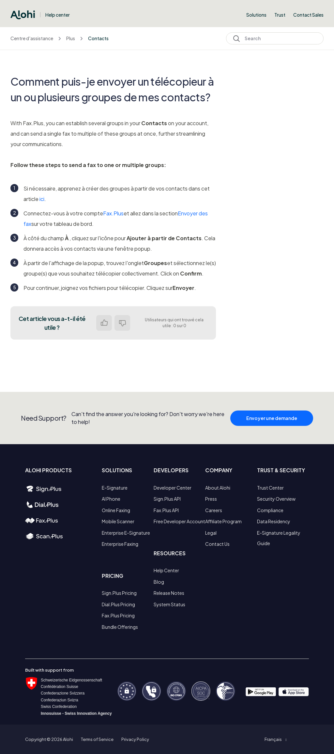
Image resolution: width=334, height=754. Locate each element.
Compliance (270, 510)
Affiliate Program (223, 521)
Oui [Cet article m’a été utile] (104, 323)
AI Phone (111, 499)
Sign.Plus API (167, 499)
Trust (279, 15)
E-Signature (115, 488)
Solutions (256, 15)
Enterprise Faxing (120, 544)
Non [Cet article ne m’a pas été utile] (122, 323)
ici (41, 198)
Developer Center (172, 488)
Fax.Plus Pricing (118, 615)
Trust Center (270, 488)
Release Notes (169, 593)
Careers (213, 510)
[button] (275, 739)
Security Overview (276, 499)
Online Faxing (116, 510)
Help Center (166, 570)
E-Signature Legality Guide (278, 538)
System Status (169, 604)
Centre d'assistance (31, 38)
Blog (159, 582)
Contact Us (217, 544)
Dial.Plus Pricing (118, 604)
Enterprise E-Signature (126, 533)
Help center (57, 15)
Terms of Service (97, 739)
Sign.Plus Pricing (119, 593)
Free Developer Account (179, 521)
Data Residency (273, 521)
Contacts (98, 38)
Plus (70, 38)
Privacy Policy (135, 739)
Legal (211, 533)
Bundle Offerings (120, 627)
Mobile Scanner (118, 521)
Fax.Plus (113, 213)
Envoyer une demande (271, 420)
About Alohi (217, 488)
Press (211, 499)
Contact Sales (308, 15)
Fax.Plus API (166, 510)
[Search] (275, 38)
